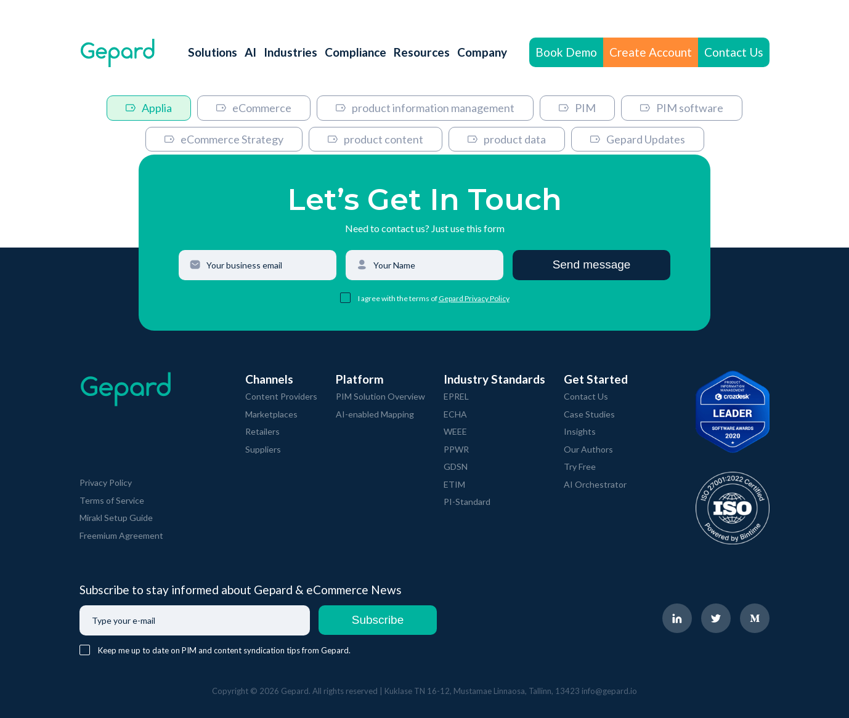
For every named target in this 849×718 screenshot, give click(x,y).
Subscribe (378, 619)
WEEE (455, 431)
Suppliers (263, 449)
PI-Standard (467, 501)
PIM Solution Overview (380, 396)
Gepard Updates (637, 139)
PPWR (456, 449)
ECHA (455, 414)
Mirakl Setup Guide (116, 517)
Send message (592, 264)
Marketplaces (271, 414)
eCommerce (253, 108)
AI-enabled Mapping (375, 414)
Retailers (262, 431)
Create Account (650, 52)
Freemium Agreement (121, 535)
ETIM (454, 484)
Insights (580, 431)
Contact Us (733, 52)
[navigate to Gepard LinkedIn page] (677, 618)
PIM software (681, 108)
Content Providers (281, 396)
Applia (149, 108)
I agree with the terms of (398, 298)
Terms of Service (111, 500)
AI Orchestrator (595, 484)
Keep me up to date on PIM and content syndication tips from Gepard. (224, 650)
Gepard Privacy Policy (474, 298)
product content (375, 139)
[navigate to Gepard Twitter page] (716, 618)
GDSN (456, 466)
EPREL (456, 396)
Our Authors (588, 449)
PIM (577, 108)
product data (507, 139)
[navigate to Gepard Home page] (117, 52)
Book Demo (566, 52)
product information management (425, 108)
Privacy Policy (105, 482)
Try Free (580, 466)
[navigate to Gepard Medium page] (755, 618)
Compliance (355, 52)
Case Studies (589, 414)
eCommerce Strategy (224, 139)
